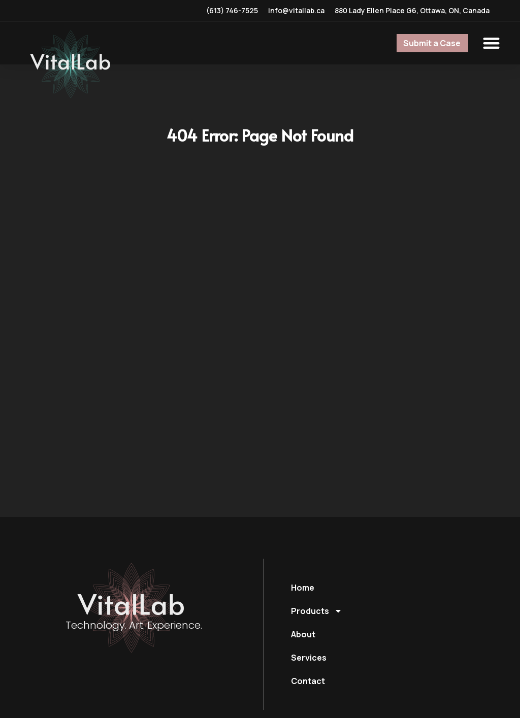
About (303, 634)
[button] (491, 42)
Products (316, 611)
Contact (308, 681)
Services (309, 657)
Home (302, 587)
